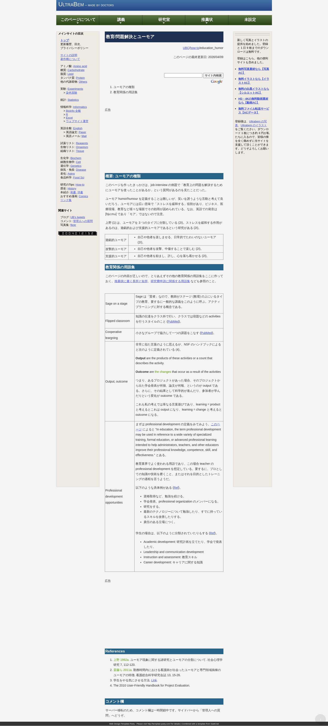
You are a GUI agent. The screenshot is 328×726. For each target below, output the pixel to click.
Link (154, 680)
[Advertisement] (137, 140)
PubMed (173, 321)
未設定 (250, 19)
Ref (176, 488)
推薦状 (206, 21)
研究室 (163, 21)
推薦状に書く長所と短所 (131, 281)
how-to (194, 48)
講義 (120, 21)
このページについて (77, 21)
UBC (186, 48)
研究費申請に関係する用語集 (170, 281)
